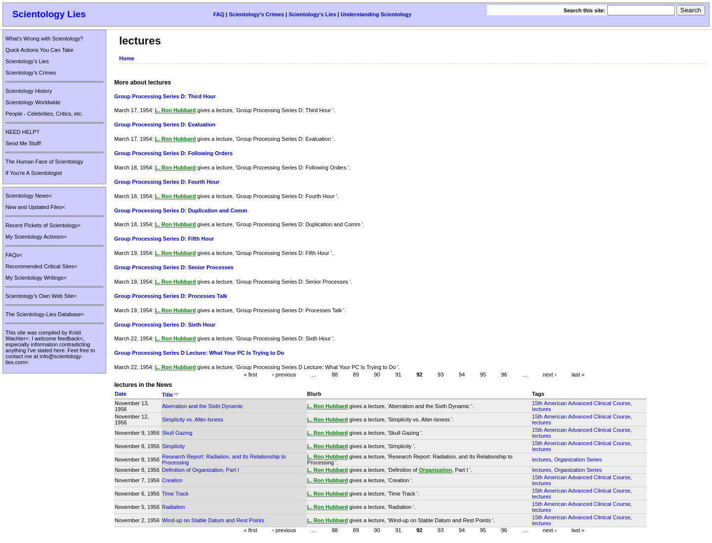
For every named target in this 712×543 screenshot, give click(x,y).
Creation (172, 480)
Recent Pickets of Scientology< (43, 225)
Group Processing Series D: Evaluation (165, 124)
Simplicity (173, 446)
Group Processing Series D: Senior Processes (173, 267)
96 (504, 374)
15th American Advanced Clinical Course (581, 403)
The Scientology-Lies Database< (44, 314)
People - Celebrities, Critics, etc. (44, 114)
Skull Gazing (177, 433)
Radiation (173, 507)
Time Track (175, 494)
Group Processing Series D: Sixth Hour (165, 325)
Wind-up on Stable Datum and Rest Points (213, 520)
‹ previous (284, 374)
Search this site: (585, 10)
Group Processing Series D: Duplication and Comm (180, 210)
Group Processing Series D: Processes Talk (170, 296)
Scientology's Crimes (256, 14)
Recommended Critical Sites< (41, 266)
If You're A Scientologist (33, 173)
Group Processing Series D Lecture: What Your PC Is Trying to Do (199, 353)
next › (550, 374)
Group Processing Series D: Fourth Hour (167, 182)
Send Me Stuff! (23, 143)
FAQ (218, 14)
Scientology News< (28, 196)
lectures (541, 409)
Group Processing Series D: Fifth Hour (164, 239)
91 (398, 374)
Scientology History (28, 91)
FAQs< (13, 255)
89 (356, 374)
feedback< (70, 338)
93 (441, 374)
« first (250, 374)
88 (335, 374)
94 (462, 374)
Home (126, 58)
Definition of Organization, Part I (200, 470)
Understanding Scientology (376, 14)
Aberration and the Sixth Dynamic (202, 406)
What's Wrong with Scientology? (44, 39)
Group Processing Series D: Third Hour (165, 96)
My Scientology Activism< (36, 237)
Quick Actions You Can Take (39, 50)
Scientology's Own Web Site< (41, 296)
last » (578, 374)
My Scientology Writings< (36, 278)
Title (170, 395)
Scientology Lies (49, 14)
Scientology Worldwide (32, 102)
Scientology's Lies (312, 14)
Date (121, 394)
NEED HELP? (22, 132)
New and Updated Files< (35, 207)
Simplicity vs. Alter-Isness (192, 419)
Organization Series (578, 459)
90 (377, 374)
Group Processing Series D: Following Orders (173, 153)
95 (483, 374)
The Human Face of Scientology (44, 162)
